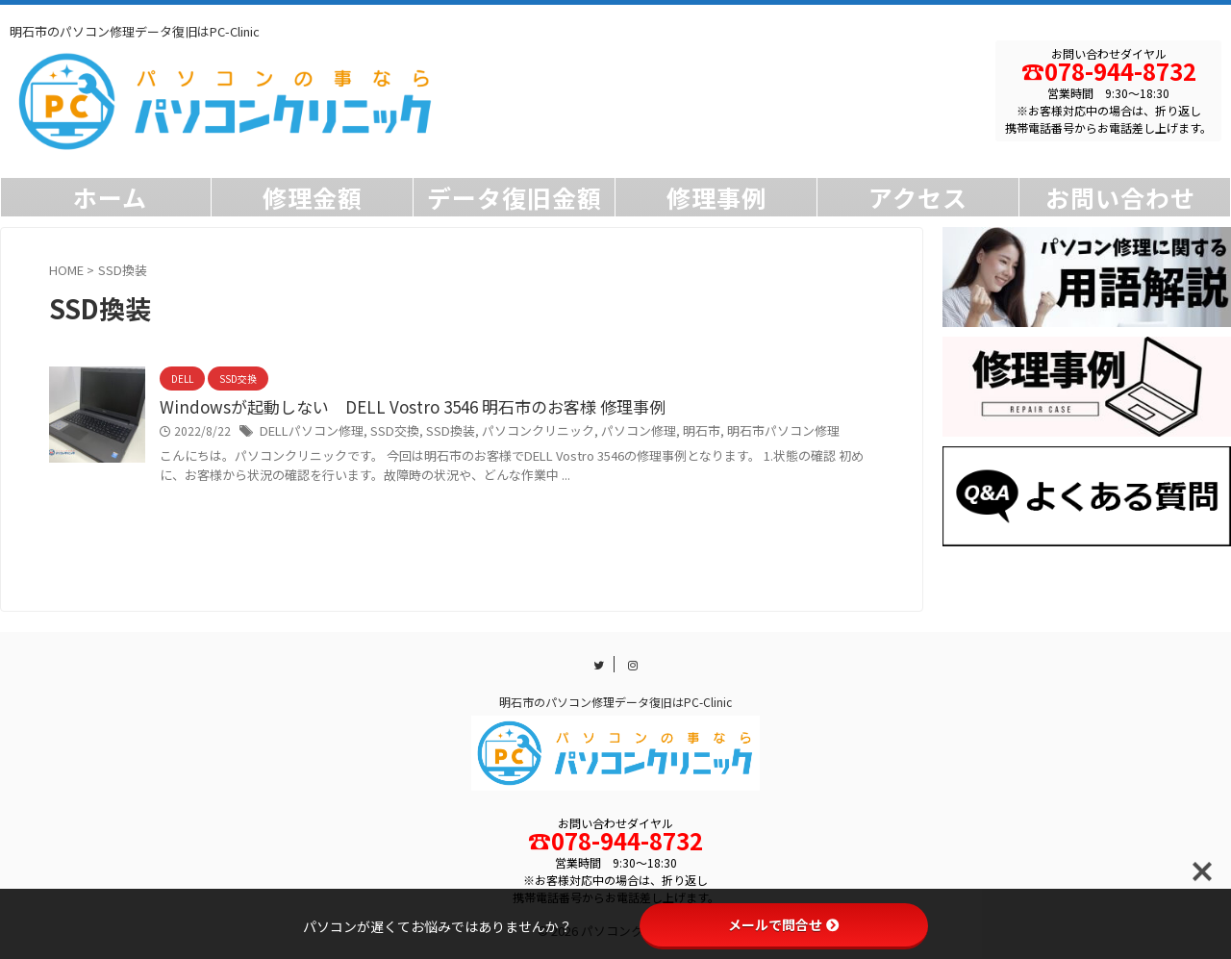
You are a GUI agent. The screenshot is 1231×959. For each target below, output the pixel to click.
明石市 (667, 432)
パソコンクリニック (515, 432)
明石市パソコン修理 (743, 432)
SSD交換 (384, 432)
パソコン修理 (608, 432)
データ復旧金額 (514, 197)
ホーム (110, 197)
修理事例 (716, 197)
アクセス (917, 197)
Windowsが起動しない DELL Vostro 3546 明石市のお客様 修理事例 (398, 407)
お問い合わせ (1120, 197)
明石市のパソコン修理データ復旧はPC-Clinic (615, 702)
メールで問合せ (784, 924)
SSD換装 (435, 432)
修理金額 (313, 197)
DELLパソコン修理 (307, 432)
